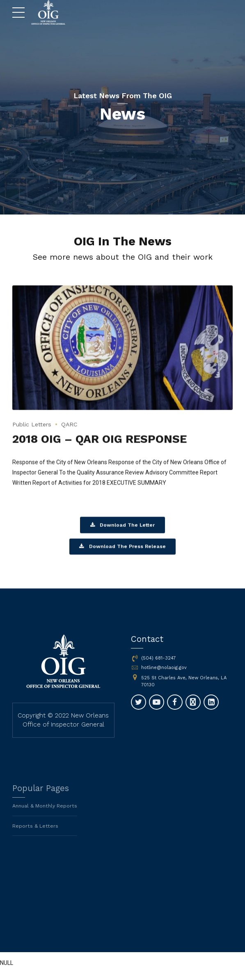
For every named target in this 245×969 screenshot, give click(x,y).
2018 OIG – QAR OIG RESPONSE (102, 446)
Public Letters (33, 431)
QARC (73, 431)
